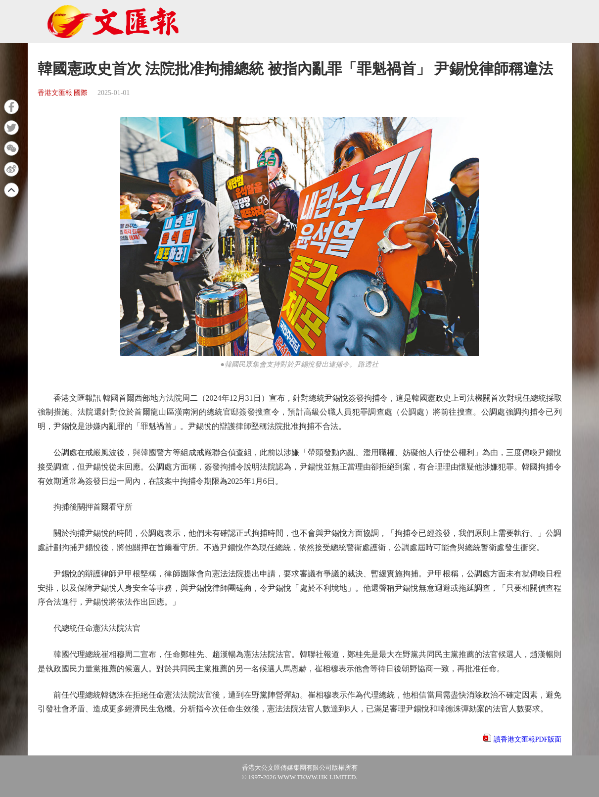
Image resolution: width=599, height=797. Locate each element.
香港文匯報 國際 (63, 92)
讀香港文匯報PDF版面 (528, 739)
